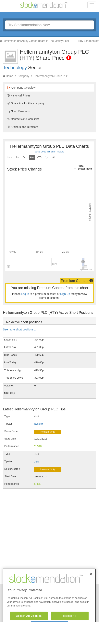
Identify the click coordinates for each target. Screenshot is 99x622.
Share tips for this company (25, 103)
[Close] (91, 584)
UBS (36, 461)
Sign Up (65, 293)
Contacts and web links (23, 119)
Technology (15, 67)
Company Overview (21, 87)
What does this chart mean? (49, 151)
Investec (38, 423)
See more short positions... (19, 329)
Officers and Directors (22, 126)
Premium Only (47, 431)
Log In (25, 293)
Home (9, 76)
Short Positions (18, 111)
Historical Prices (18, 95)
